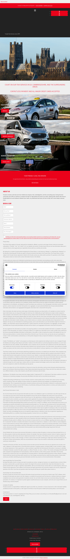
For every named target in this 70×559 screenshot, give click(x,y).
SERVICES (18, 529)
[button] (5, 111)
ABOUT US (43, 529)
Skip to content (4, 1)
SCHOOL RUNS (31, 529)
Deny (15, 293)
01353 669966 (39, 5)
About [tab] (55, 269)
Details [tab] (35, 269)
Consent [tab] (14, 269)
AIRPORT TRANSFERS (24, 529)
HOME (14, 529)
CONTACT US (48, 529)
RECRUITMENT (37, 529)
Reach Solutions (44, 557)
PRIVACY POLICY (54, 529)
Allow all (55, 293)
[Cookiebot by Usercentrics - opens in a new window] (59, 265)
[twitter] (59, 13)
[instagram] (59, 15)
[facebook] (59, 11)
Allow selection (35, 293)
